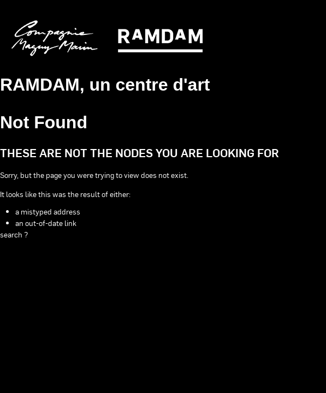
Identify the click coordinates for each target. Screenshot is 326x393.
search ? (14, 234)
